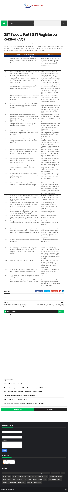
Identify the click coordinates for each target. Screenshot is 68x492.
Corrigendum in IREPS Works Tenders (15, 399)
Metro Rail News (7, 479)
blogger (61, 311)
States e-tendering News (55, 479)
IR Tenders (50, 410)
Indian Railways (22, 476)
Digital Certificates (44, 473)
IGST (31, 43)
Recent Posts (18, 410)
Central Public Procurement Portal (29, 473)
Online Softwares (17, 479)
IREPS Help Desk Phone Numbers (14, 384)
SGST (34, 43)
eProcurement (37, 482)
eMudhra (29, 482)
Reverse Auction (37, 479)
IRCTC (14, 476)
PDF (25, 479)
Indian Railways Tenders (56, 476)
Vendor (5, 482)
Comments (6, 463)
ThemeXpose (10, 489)
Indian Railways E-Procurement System (37, 476)
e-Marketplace (21, 482)
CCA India (11, 473)
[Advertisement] (34, 15)
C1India (5, 473)
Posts (5, 460)
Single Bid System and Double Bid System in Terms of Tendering (23, 392)
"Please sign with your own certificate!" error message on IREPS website (26, 388)
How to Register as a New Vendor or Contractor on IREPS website (24, 403)
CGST (20, 43)
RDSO (29, 479)
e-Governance (12, 482)
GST (24, 43)
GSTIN (27, 43)
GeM (9, 476)
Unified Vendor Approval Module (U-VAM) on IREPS (19, 396)
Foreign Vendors (55, 473)
